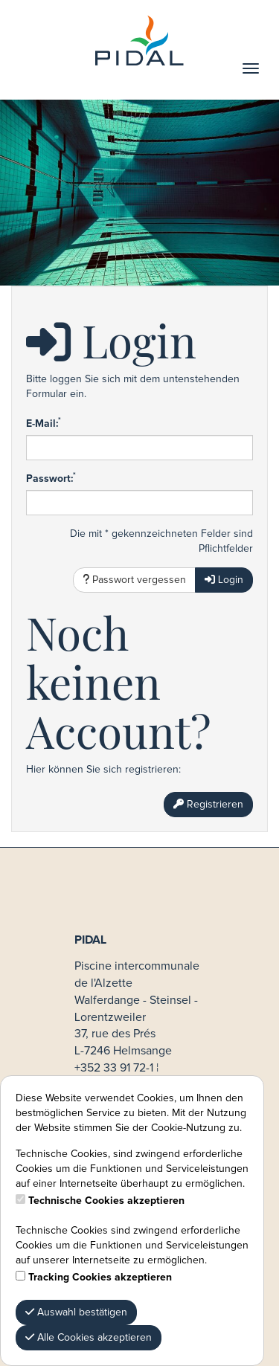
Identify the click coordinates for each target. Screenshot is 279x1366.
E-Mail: (43, 423)
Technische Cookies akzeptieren (106, 1201)
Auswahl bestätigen (76, 1312)
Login (224, 579)
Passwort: (51, 478)
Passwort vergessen (134, 579)
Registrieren (208, 804)
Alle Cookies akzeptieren (88, 1337)
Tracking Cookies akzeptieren (100, 1277)
